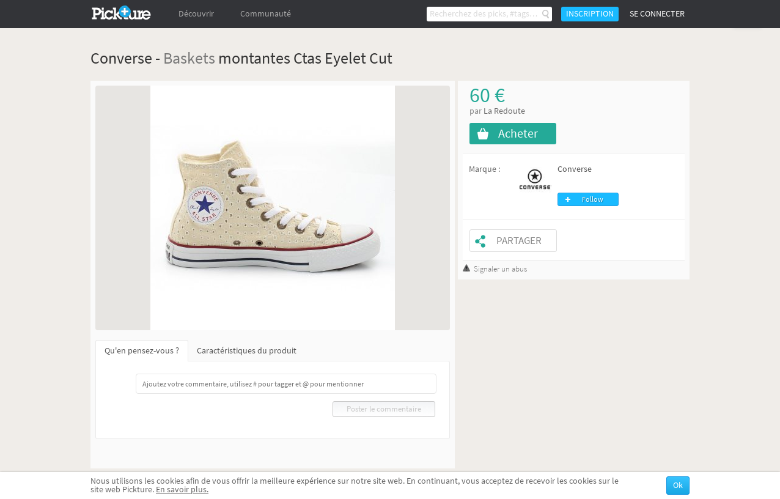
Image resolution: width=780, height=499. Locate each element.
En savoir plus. (182, 489)
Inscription (590, 14)
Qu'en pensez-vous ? (142, 351)
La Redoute (504, 111)
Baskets (189, 57)
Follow (592, 199)
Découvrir (196, 14)
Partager (519, 241)
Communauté (265, 14)
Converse (574, 169)
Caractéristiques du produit (246, 351)
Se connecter (657, 14)
